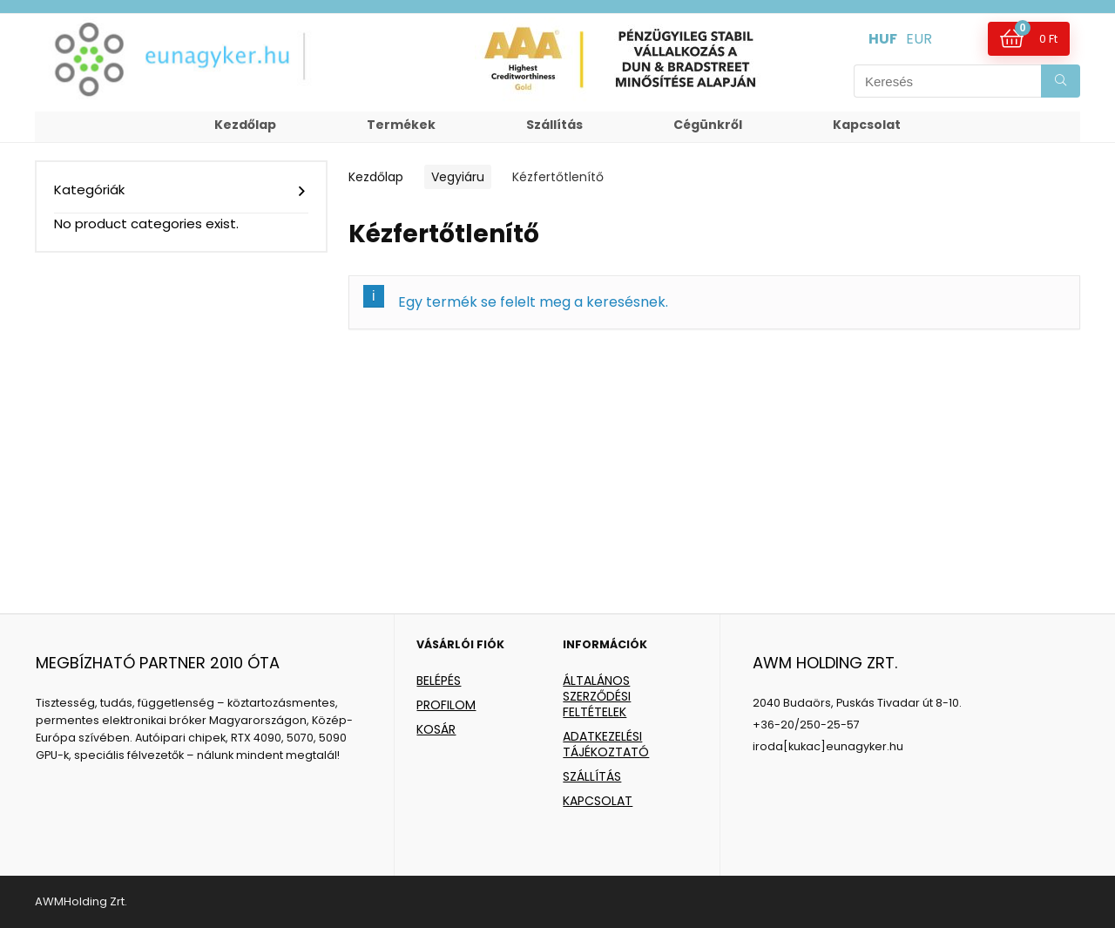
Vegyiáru (457, 177)
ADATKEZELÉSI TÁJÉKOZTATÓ (606, 744)
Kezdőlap (245, 124)
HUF (882, 39)
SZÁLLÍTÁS (592, 776)
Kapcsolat (867, 124)
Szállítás (554, 124)
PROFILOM (446, 705)
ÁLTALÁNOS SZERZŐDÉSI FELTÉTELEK (597, 696)
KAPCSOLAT (597, 800)
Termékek (401, 124)
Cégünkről (707, 124)
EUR (919, 39)
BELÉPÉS (438, 680)
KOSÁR (436, 729)
